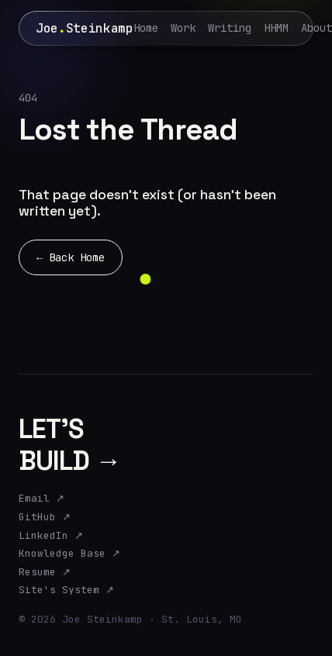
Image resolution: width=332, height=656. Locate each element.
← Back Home (70, 257)
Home (145, 28)
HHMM (276, 28)
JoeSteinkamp (84, 28)
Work (183, 28)
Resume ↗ (45, 572)
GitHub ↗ (45, 517)
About (316, 28)
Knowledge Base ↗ (69, 553)
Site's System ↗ (66, 590)
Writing (229, 28)
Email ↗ (41, 498)
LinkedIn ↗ (51, 536)
